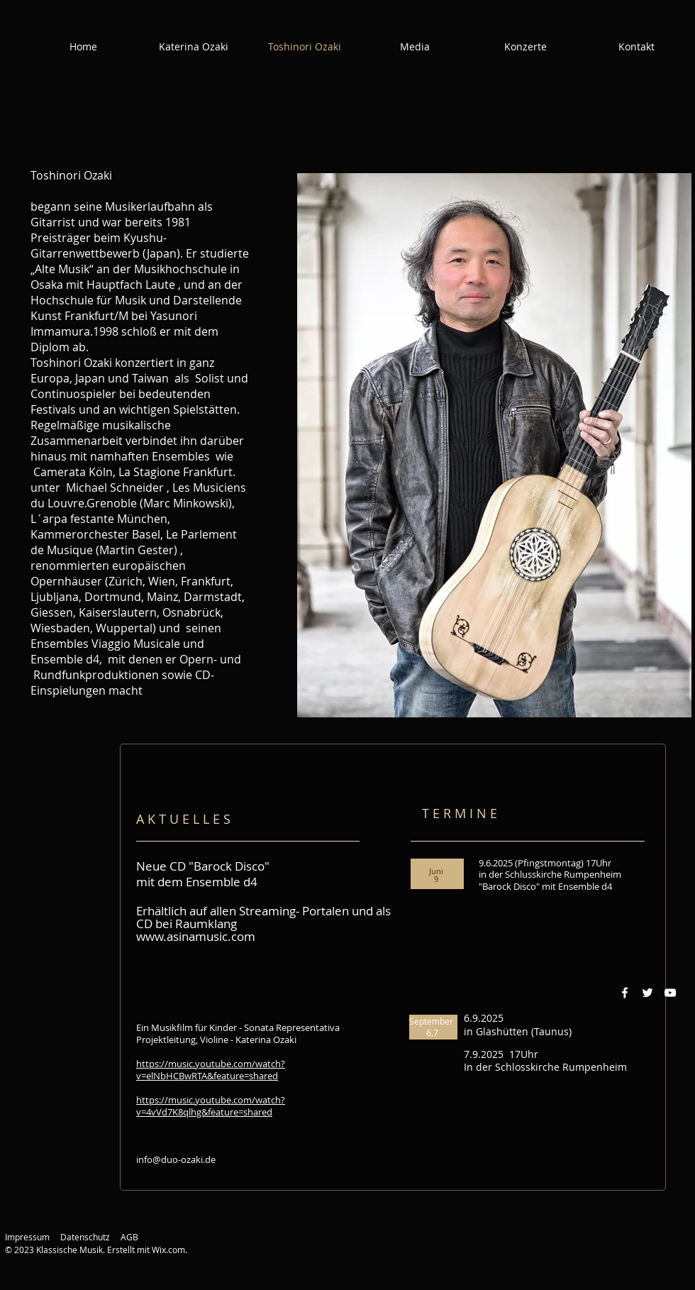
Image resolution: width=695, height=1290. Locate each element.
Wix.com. (169, 1249)
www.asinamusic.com (195, 936)
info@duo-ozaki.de (176, 1159)
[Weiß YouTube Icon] (670, 993)
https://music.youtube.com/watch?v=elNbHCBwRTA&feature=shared (210, 1069)
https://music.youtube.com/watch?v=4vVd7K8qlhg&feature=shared (210, 1105)
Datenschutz (85, 1236)
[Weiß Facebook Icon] (625, 993)
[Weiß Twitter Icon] (647, 993)
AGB (129, 1236)
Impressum (27, 1236)
